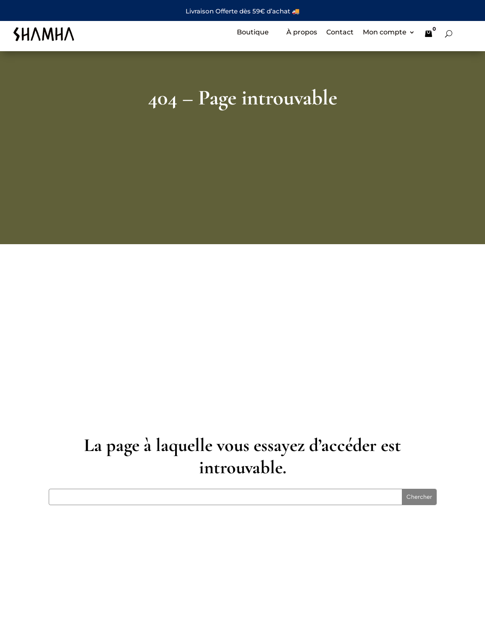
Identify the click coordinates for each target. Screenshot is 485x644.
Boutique (253, 32)
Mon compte (384, 32)
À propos (301, 32)
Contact (340, 32)
